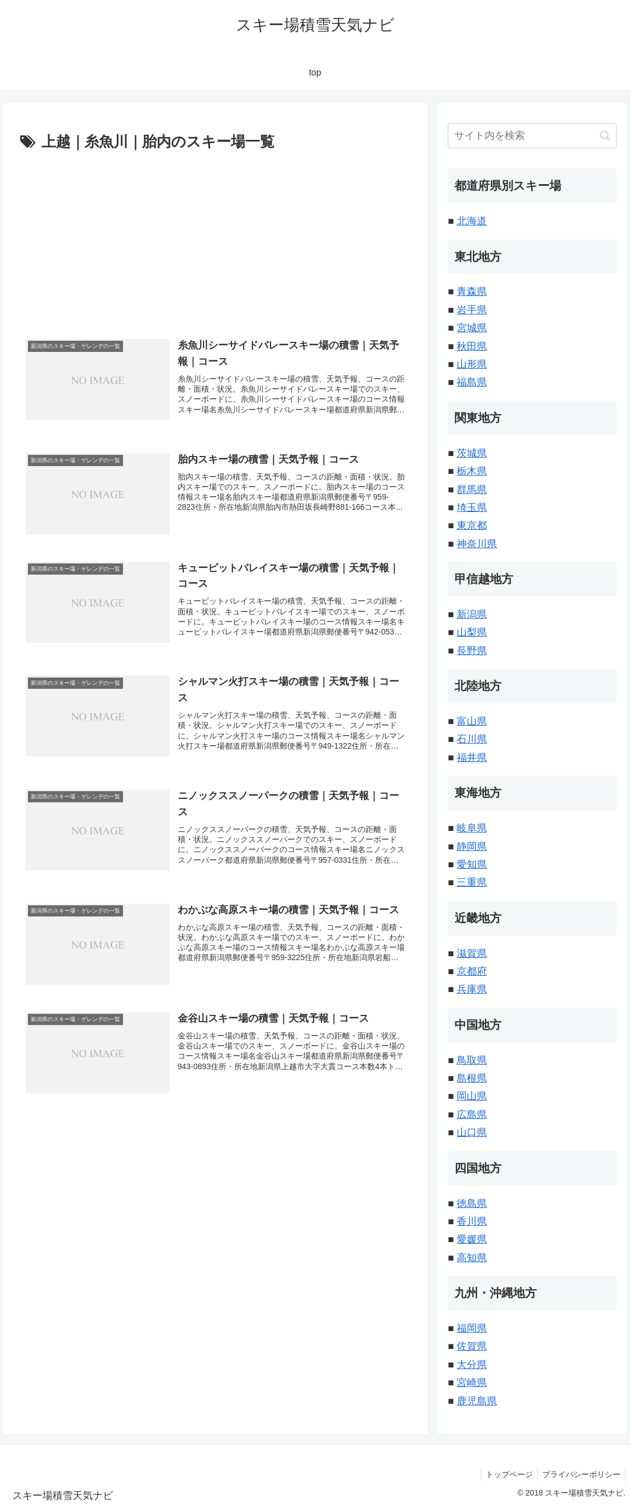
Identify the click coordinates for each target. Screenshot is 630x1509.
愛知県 (472, 864)
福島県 (472, 382)
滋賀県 (472, 953)
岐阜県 (472, 828)
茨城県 (472, 453)
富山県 (472, 721)
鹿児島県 (477, 1401)
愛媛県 (472, 1239)
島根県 (472, 1078)
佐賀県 (472, 1346)
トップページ (505, 1474)
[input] (532, 135)
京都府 (472, 971)
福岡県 (472, 1328)
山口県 (472, 1132)
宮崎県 (472, 1382)
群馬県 (472, 489)
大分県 (472, 1364)
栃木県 (472, 471)
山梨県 (472, 632)
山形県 (472, 364)
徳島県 (472, 1203)
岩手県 (472, 310)
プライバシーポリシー (580, 1474)
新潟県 (472, 614)
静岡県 (472, 846)
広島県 (472, 1114)
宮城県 (472, 327)
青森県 (472, 291)
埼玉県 (472, 507)
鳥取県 (472, 1060)
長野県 (472, 650)
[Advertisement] (215, 239)
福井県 (472, 757)
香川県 (472, 1221)
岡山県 (472, 1096)
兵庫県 (472, 989)
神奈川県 (477, 543)
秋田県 (472, 346)
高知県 (472, 1257)
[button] (605, 135)
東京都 (472, 525)
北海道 (472, 221)
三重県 (472, 882)
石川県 (472, 739)
